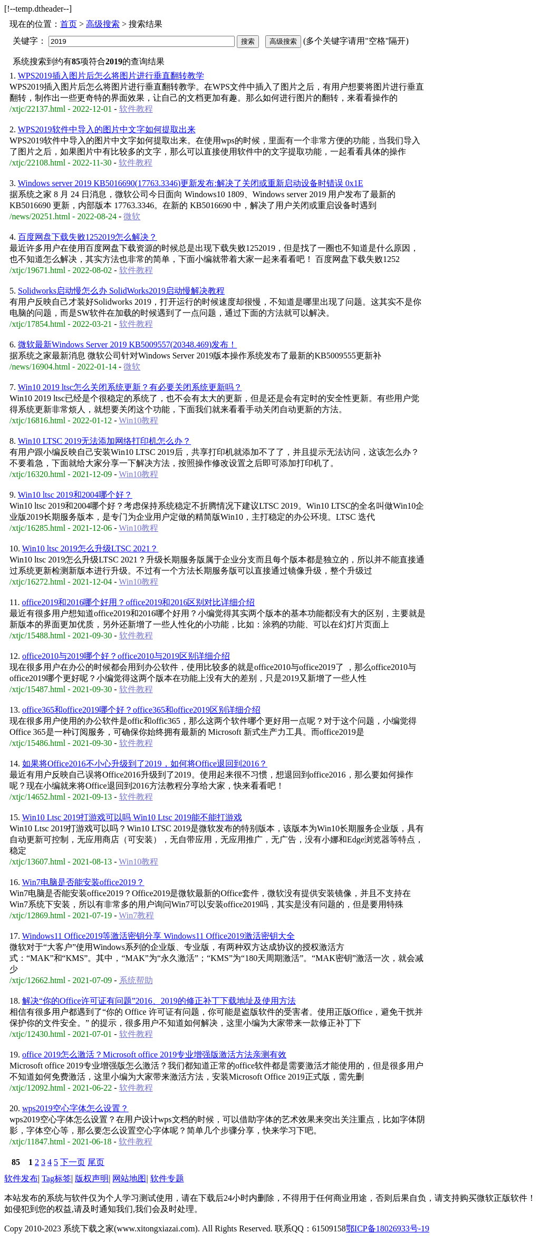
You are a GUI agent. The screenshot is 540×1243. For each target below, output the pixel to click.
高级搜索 (103, 24)
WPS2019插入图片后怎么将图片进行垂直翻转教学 (111, 75)
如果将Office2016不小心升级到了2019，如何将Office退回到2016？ (144, 763)
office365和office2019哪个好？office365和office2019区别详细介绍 (141, 709)
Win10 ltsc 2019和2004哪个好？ (75, 494)
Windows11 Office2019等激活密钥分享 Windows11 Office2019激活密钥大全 (158, 935)
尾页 (96, 1162)
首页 (68, 24)
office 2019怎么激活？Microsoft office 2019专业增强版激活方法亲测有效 (154, 1054)
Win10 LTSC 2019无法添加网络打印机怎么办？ (104, 440)
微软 (131, 216)
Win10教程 (138, 420)
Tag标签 (56, 1178)
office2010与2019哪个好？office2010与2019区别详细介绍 (126, 656)
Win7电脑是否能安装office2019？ (83, 882)
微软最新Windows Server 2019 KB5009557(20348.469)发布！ (127, 344)
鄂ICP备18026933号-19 (387, 1228)
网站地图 (129, 1178)
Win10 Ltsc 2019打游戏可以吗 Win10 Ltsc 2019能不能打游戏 (132, 817)
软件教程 (136, 108)
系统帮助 (136, 980)
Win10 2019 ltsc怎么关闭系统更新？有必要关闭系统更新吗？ (130, 387)
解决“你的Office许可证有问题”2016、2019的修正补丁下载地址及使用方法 (159, 1000)
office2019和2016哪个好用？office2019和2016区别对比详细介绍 (138, 602)
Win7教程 (136, 915)
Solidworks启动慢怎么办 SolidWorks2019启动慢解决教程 (121, 290)
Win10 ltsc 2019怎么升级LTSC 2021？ (90, 548)
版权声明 (92, 1178)
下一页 (72, 1162)
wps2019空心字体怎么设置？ (75, 1108)
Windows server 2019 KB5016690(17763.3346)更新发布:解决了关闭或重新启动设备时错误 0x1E (190, 183)
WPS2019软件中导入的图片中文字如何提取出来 (107, 129)
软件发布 (21, 1178)
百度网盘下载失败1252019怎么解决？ (87, 236)
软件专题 (167, 1178)
